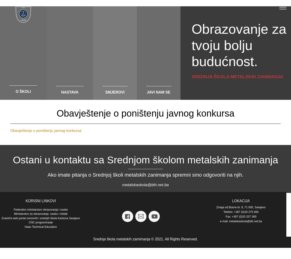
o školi (23, 92)
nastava (70, 92)
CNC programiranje (199, 222)
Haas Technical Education (200, 227)
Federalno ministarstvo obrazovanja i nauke (200, 209)
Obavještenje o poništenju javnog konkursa (45, 131)
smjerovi (115, 92)
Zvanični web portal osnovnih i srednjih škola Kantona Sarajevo (199, 218)
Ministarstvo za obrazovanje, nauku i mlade (199, 213)
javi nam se (158, 92)
